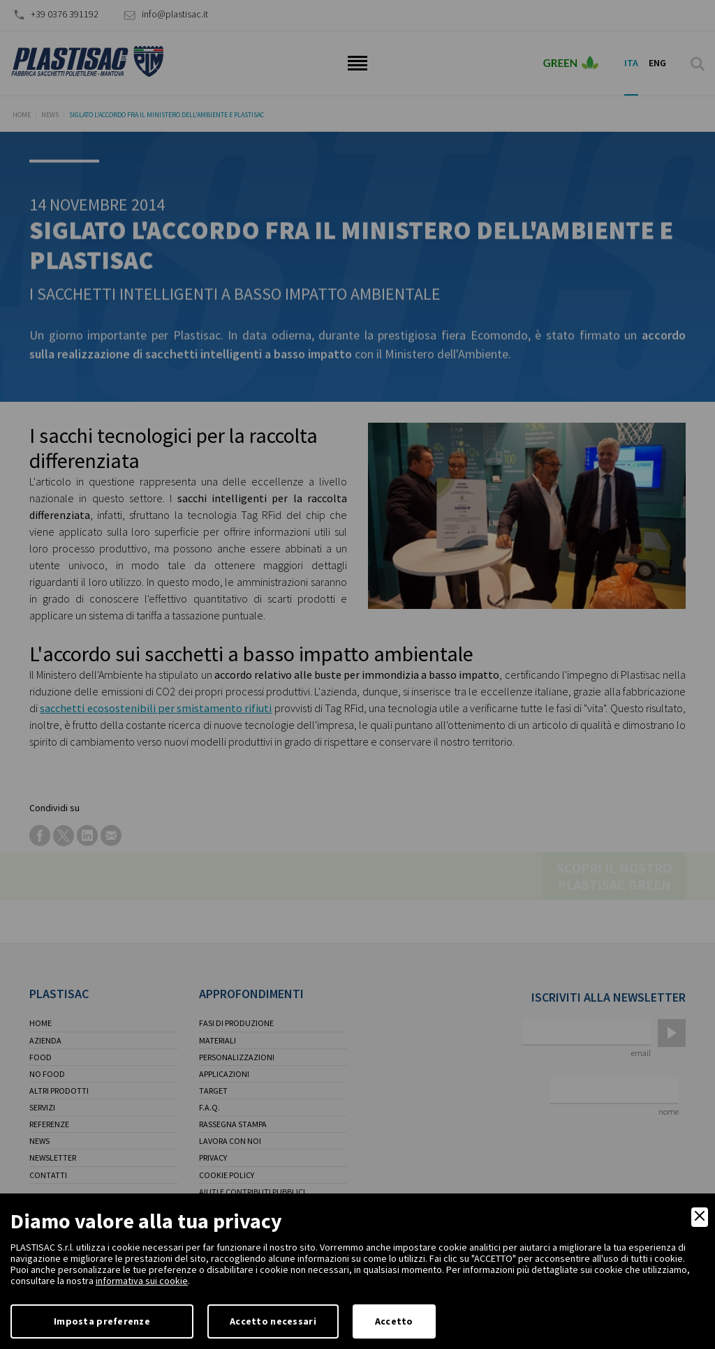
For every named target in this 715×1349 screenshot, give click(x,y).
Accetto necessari (273, 1321)
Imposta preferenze (102, 1321)
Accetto (394, 1321)
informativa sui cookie (142, 1280)
